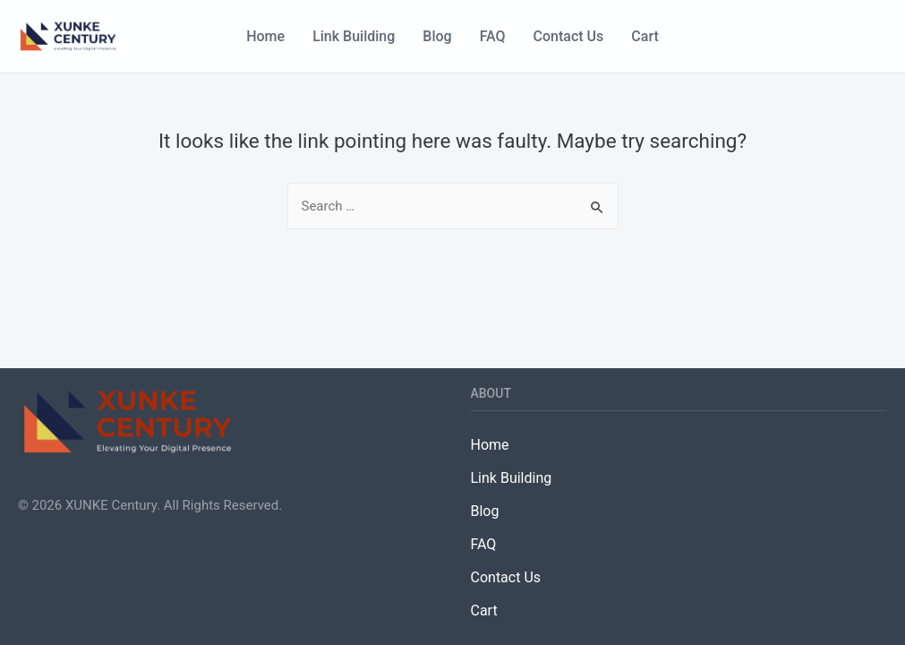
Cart (644, 36)
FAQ (493, 36)
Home (265, 36)
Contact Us (569, 36)
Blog (437, 36)
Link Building (353, 36)
